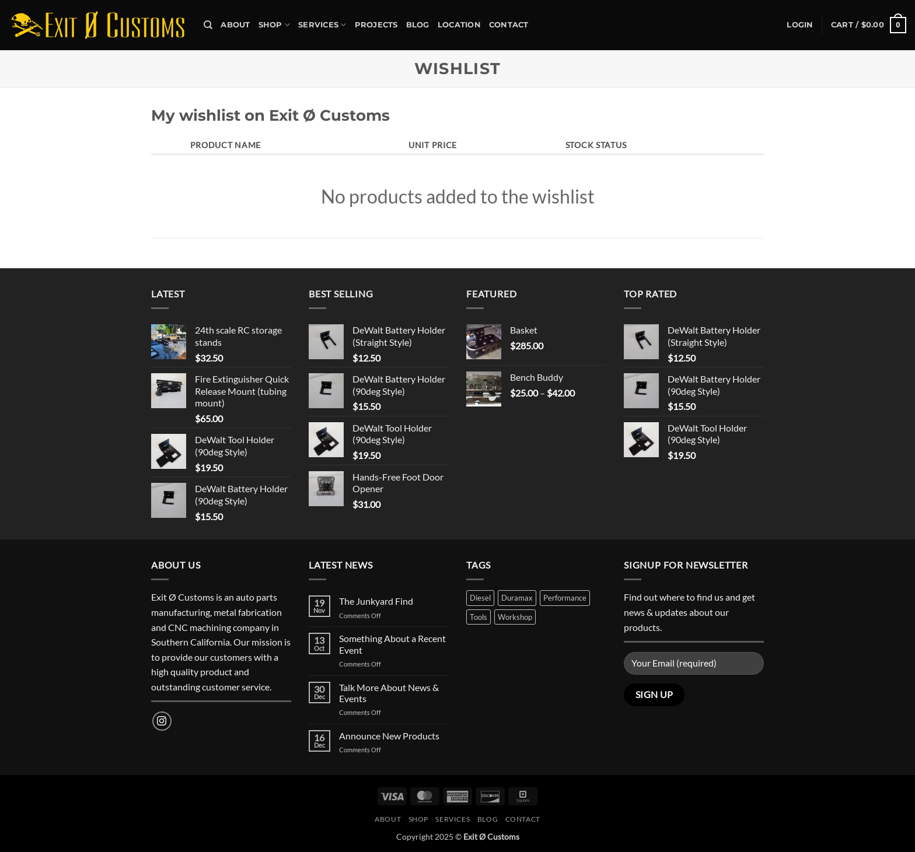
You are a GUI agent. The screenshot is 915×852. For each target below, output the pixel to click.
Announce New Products (389, 735)
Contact (509, 24)
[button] (800, 25)
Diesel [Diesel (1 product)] (480, 597)
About (235, 24)
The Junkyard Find (376, 600)
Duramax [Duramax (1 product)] (517, 597)
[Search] (208, 25)
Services (322, 24)
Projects (376, 24)
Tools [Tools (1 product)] (478, 617)
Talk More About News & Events (389, 693)
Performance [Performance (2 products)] (564, 597)
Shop (274, 24)
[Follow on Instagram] (162, 721)
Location (459, 24)
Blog (417, 24)
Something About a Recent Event (392, 644)
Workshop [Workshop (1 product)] (515, 617)
